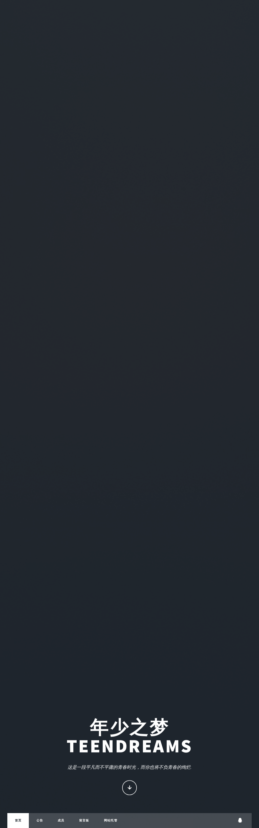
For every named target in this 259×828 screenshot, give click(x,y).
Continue (129, 788)
